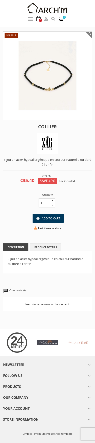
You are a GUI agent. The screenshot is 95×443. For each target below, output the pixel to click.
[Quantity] (44, 202)
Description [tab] (15, 247)
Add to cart (48, 218)
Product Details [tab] (45, 247)
